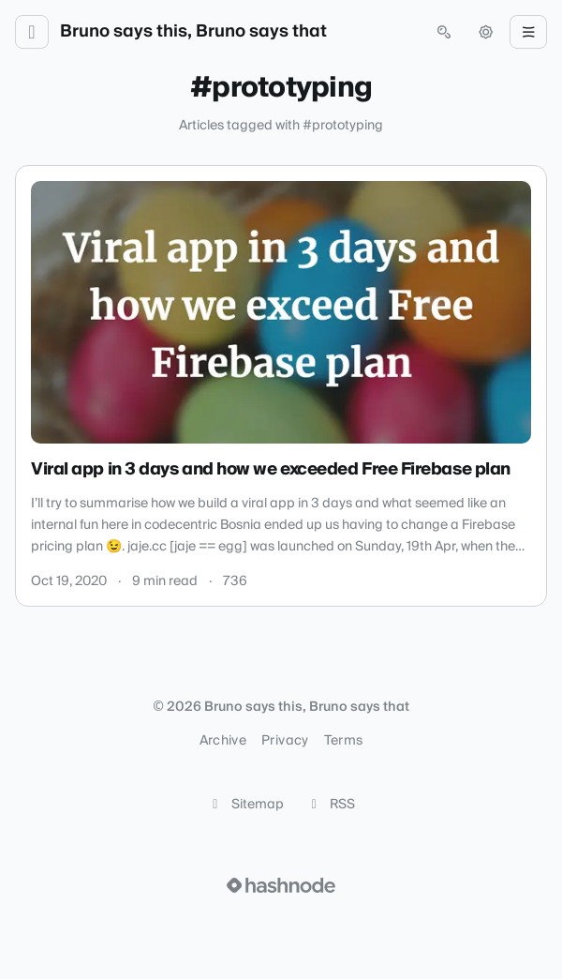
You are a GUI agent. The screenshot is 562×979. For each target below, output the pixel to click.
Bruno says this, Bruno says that (193, 32)
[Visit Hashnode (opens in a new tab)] (281, 885)
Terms (343, 741)
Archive (223, 741)
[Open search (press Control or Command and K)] (444, 32)
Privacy (284, 741)
